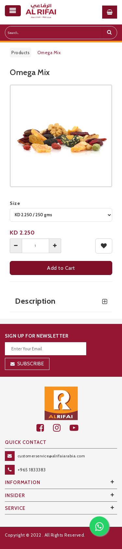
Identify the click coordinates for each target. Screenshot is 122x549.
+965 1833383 (32, 469)
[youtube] (78, 427)
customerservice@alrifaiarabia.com (51, 455)
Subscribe (30, 363)
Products (20, 52)
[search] (109, 32)
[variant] (61, 215)
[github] (61, 427)
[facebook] (44, 427)
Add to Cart (61, 268)
